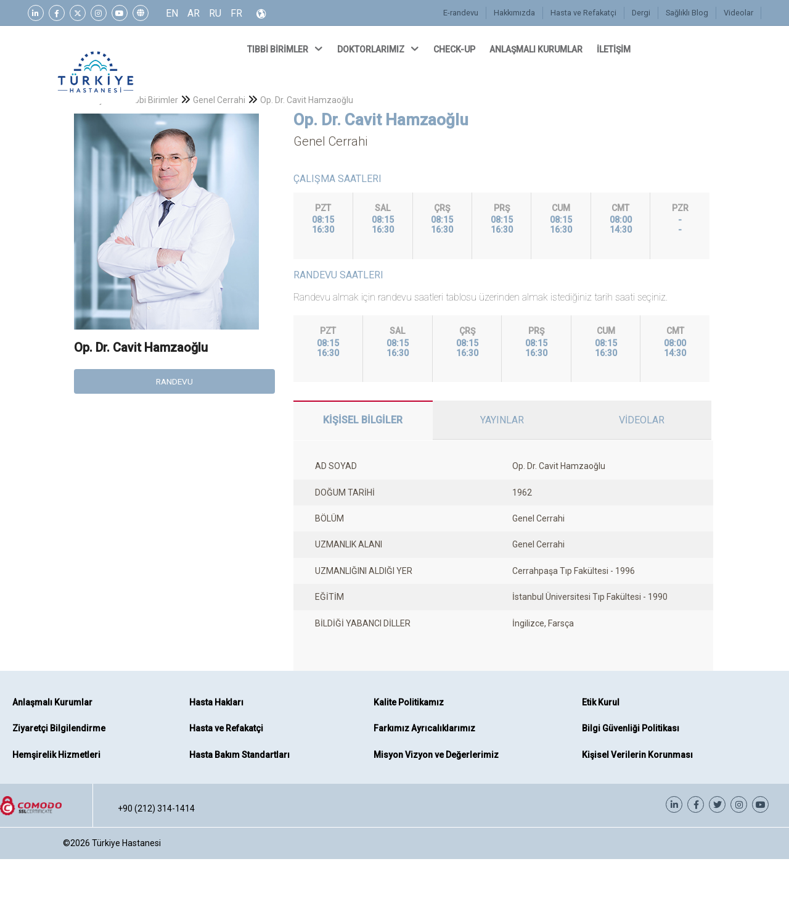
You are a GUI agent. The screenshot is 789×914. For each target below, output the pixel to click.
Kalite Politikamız (409, 702)
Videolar (738, 12)
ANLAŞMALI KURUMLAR (536, 49)
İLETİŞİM (614, 49)
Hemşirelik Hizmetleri (56, 755)
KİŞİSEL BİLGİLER (363, 420)
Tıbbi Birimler (152, 100)
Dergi (643, 12)
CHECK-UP (455, 49)
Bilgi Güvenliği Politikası (630, 728)
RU (215, 13)
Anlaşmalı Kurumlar (52, 702)
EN (172, 13)
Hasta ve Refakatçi (585, 12)
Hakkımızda (516, 12)
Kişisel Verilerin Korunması (637, 755)
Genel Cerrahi (219, 100)
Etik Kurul (600, 702)
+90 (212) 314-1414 (156, 808)
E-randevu (464, 12)
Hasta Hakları (216, 702)
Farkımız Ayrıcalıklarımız (424, 728)
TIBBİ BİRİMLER (286, 48)
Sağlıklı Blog (688, 12)
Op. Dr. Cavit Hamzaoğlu (306, 100)
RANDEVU (174, 381)
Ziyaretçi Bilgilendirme (58, 728)
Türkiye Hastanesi (126, 843)
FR (236, 13)
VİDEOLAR (641, 420)
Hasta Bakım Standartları (239, 755)
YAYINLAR (502, 420)
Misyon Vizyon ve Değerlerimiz (436, 755)
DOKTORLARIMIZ (379, 48)
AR (193, 13)
